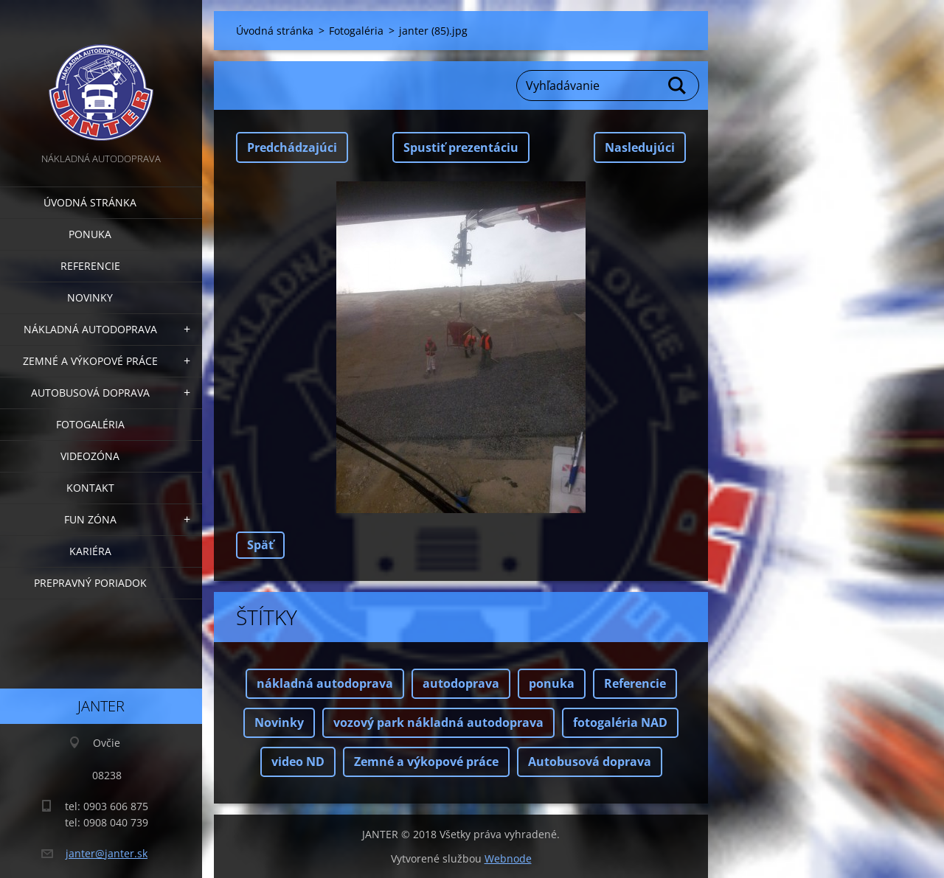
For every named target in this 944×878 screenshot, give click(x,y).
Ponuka (90, 234)
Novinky (90, 297)
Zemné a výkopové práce (90, 361)
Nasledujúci (640, 147)
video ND (297, 761)
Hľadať (677, 85)
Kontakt (90, 488)
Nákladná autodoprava (90, 329)
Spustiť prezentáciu (460, 147)
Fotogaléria (90, 424)
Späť (260, 545)
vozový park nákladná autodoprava (438, 722)
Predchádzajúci (292, 147)
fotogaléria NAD (620, 722)
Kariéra (90, 551)
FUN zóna (90, 519)
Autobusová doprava (90, 393)
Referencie (90, 266)
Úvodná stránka (90, 202)
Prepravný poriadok (90, 583)
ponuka (552, 683)
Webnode (508, 858)
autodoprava (461, 683)
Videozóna (89, 456)
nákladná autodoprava (325, 683)
